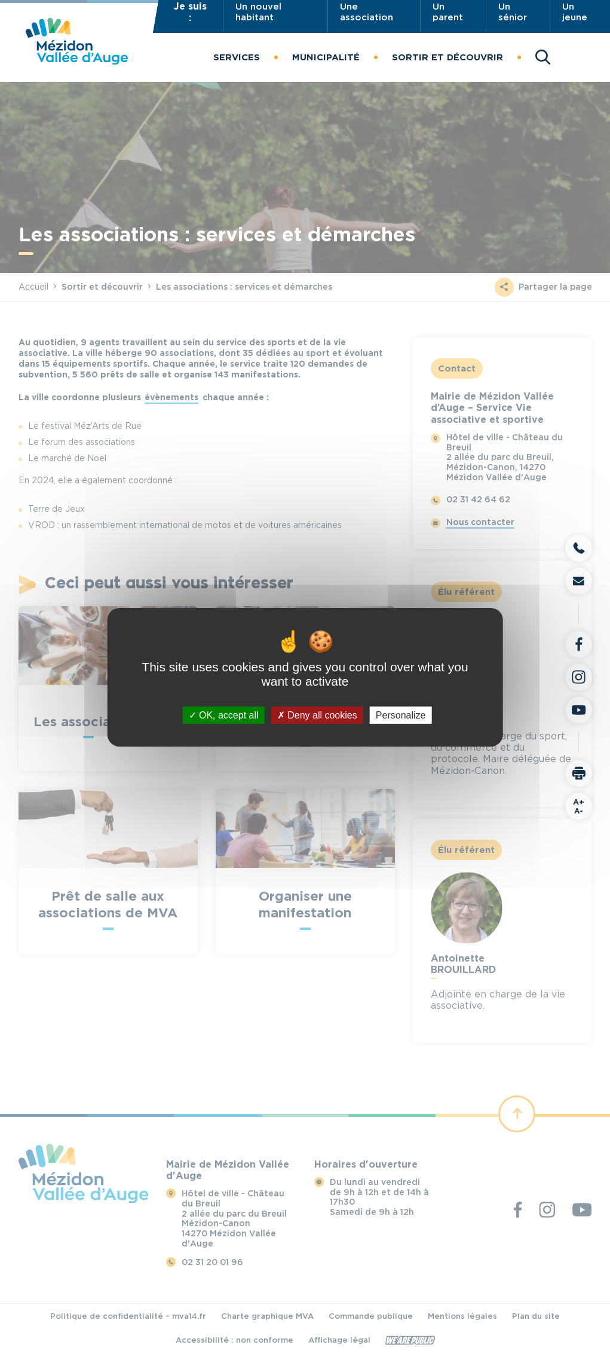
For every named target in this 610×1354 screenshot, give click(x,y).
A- (578, 806)
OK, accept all (224, 715)
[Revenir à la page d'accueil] (77, 61)
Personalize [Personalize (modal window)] (401, 715)
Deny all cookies (317, 715)
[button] (236, 57)
